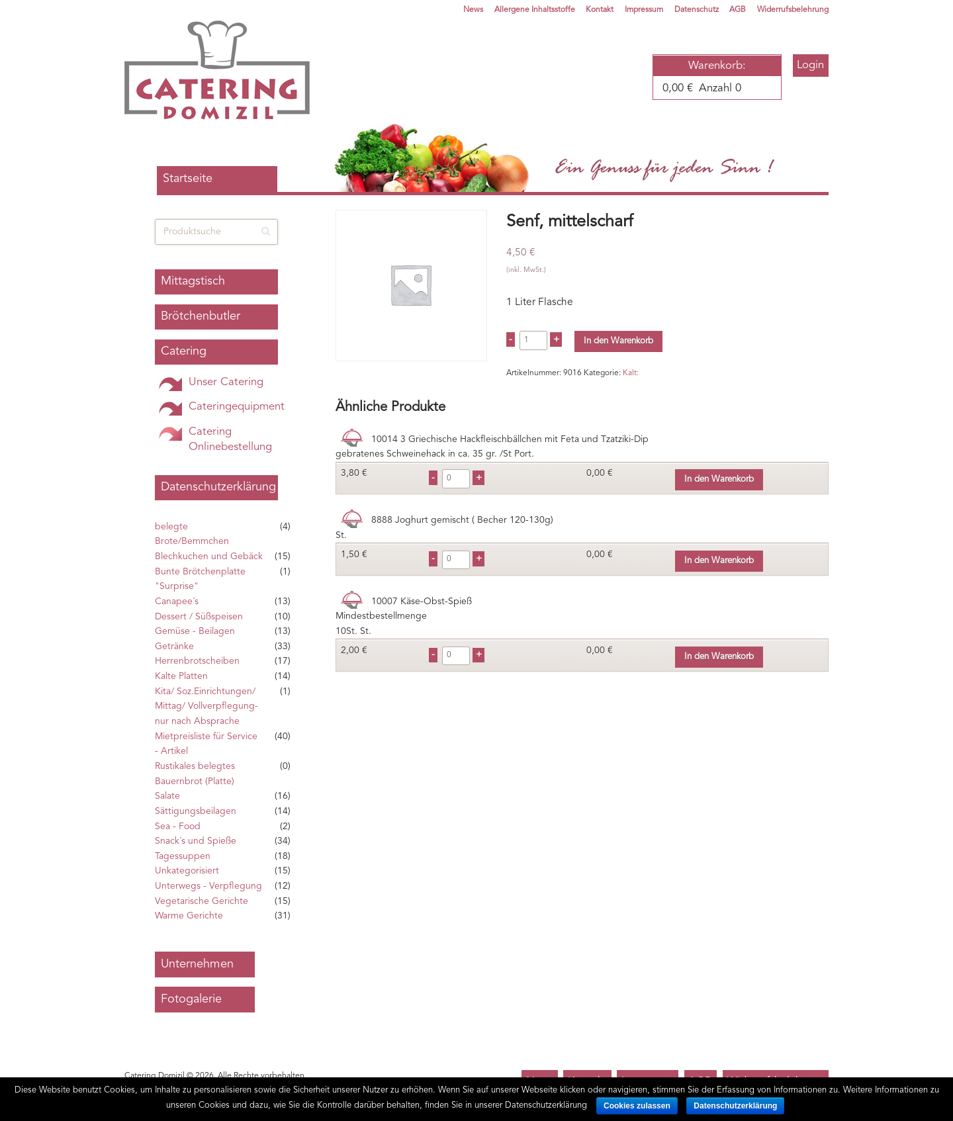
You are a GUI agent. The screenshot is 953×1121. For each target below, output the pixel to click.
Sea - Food (178, 826)
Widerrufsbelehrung (793, 10)
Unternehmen (197, 964)
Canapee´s (177, 601)
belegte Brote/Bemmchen (192, 534)
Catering (183, 351)
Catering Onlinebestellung (230, 439)
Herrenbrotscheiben (197, 661)
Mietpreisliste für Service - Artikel (206, 744)
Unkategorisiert (187, 870)
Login (810, 65)
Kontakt (599, 10)
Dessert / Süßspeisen (199, 616)
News (473, 10)
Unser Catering (226, 382)
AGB (737, 10)
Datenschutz (696, 10)
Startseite (187, 179)
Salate (167, 796)
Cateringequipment (237, 406)
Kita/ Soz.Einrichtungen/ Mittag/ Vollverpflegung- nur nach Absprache (206, 706)
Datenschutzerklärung (218, 487)
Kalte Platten (181, 676)
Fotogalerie (191, 999)
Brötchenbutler (200, 316)
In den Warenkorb (618, 341)
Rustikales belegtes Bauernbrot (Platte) (195, 774)
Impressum (644, 10)
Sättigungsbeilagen (195, 811)
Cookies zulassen (637, 1105)
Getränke (174, 646)
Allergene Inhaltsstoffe (534, 10)
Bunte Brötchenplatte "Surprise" (200, 579)
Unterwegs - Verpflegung (208, 886)
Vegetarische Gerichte (201, 901)
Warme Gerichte (189, 915)
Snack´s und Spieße (195, 841)
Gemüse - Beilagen (195, 631)
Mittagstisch (193, 281)
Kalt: (631, 373)
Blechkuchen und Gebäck (209, 556)
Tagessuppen (182, 856)
